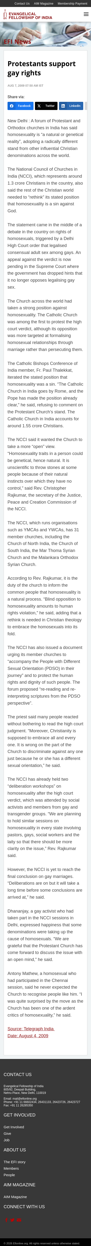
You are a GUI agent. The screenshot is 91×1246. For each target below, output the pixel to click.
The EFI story (14, 1162)
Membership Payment (72, 3)
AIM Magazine (43, 3)
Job (6, 1140)
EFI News (17, 41)
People (9, 1175)
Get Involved (14, 1127)
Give (7, 1133)
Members (11, 1168)
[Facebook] (20, 106)
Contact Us (22, 3)
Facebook (6, 1220)
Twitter (12, 1220)
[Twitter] (46, 106)
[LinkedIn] (71, 106)
